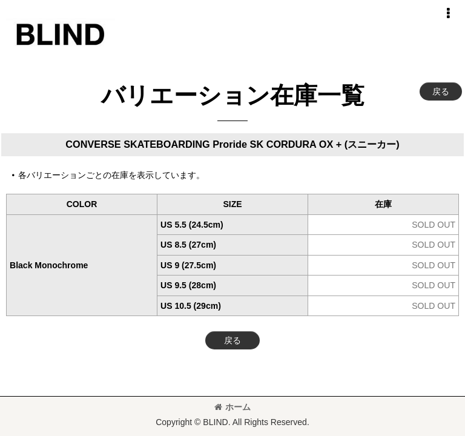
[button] (448, 13)
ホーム (232, 407)
